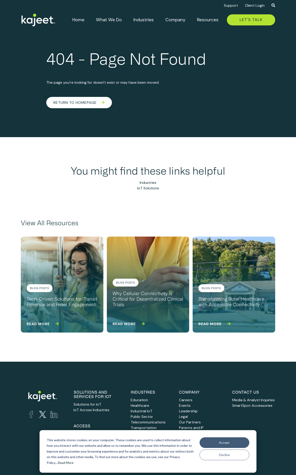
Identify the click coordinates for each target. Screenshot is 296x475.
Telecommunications (148, 422)
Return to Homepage (79, 102)
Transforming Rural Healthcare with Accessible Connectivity (231, 302)
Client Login (255, 5)
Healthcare (140, 405)
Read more (43, 323)
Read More (66, 463)
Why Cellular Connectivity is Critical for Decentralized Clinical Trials (148, 299)
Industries (143, 20)
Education (139, 400)
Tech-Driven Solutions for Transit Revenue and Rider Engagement (62, 302)
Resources (208, 20)
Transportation (144, 427)
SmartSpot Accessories (252, 405)
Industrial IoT (141, 411)
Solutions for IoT (87, 404)
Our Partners (190, 422)
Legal (183, 416)
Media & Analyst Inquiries (253, 400)
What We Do (109, 20)
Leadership (188, 411)
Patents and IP (191, 427)
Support (231, 5)
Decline (224, 455)
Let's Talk (251, 19)
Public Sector (142, 416)
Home (78, 20)
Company (175, 20)
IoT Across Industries (91, 409)
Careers (185, 400)
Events (185, 405)
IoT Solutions (148, 188)
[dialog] (148, 451)
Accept (224, 442)
